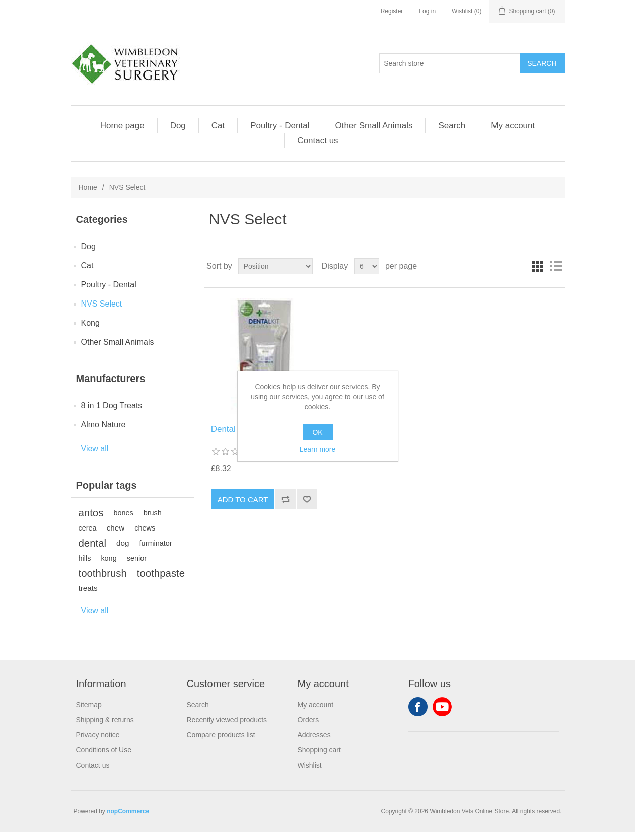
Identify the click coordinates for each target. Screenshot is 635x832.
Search (451, 125)
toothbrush (103, 573)
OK (317, 432)
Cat (218, 125)
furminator (155, 543)
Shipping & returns (105, 720)
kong (108, 558)
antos (91, 512)
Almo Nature (103, 424)
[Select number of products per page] (366, 266)
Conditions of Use (104, 750)
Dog (178, 125)
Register (392, 11)
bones (123, 513)
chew (116, 527)
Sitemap (89, 705)
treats (88, 588)
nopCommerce (128, 811)
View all (95, 448)
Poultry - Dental (279, 125)
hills (85, 558)
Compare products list (221, 735)
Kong (90, 323)
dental (93, 543)
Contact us (317, 140)
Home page (122, 125)
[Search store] (449, 63)
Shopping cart (319, 750)
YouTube (442, 706)
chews (144, 528)
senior (137, 558)
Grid (538, 266)
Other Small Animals (373, 125)
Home (88, 187)
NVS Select (101, 303)
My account (513, 125)
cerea (88, 528)
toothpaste (161, 573)
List (556, 266)
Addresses (314, 735)
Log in (427, 11)
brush (153, 513)
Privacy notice (98, 735)
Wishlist (310, 765)
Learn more (318, 449)
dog (122, 543)
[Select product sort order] (275, 266)
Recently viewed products (227, 720)
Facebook (418, 706)
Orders (308, 720)
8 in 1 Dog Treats (112, 405)
